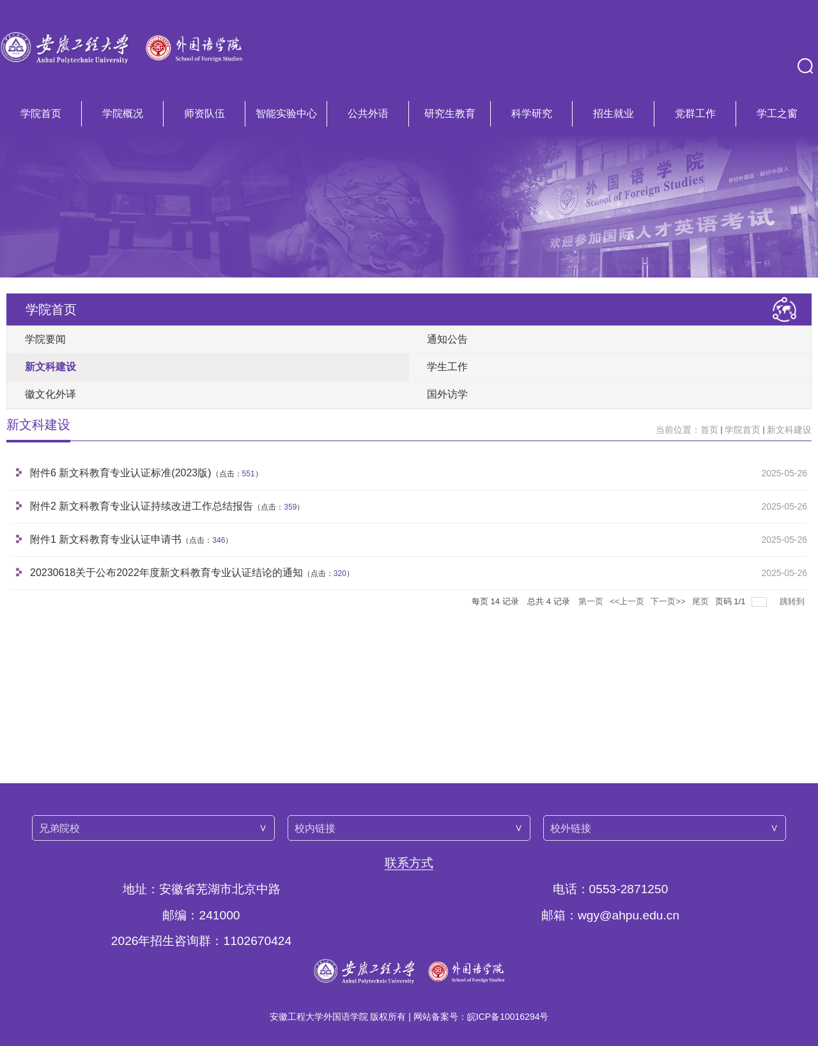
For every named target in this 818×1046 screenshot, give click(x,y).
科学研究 (531, 113)
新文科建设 (789, 430)
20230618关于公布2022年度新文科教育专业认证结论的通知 (166, 572)
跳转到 (793, 601)
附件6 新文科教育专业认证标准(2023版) (121, 472)
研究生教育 (449, 113)
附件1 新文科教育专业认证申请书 (105, 539)
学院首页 (40, 113)
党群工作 (695, 113)
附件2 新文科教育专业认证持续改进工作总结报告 (141, 506)
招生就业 (613, 113)
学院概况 (122, 113)
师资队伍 (204, 113)
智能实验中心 (286, 113)
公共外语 (368, 113)
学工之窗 (777, 113)
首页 (709, 430)
